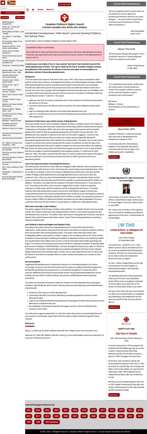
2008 (77, 416)
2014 (132, 410)
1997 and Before (72, 422)
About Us (51, 9)
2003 (123, 416)
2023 (49, 410)
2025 (30, 410)
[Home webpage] (3, 3)
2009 (67, 416)
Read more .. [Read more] (115, 307)
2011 (49, 416)
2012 (40, 416)
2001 (30, 422)
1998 (58, 422)
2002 (132, 416)
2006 (95, 416)
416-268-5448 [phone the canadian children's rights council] (65, 4)
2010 (58, 416)
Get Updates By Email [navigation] (13, 13)
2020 (77, 410)
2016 (114, 410)
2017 (104, 410)
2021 (67, 410)
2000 (40, 422)
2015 (123, 410)
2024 (40, 410)
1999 (49, 422)
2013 (30, 416)
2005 (104, 416)
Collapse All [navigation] (20, 17)
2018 (95, 410)
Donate (42, 9)
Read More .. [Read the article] (115, 157)
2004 (114, 416)
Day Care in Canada (126, 333)
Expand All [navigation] (4, 17)
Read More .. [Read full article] (115, 395)
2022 (58, 410)
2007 (86, 416)
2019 (86, 410)
